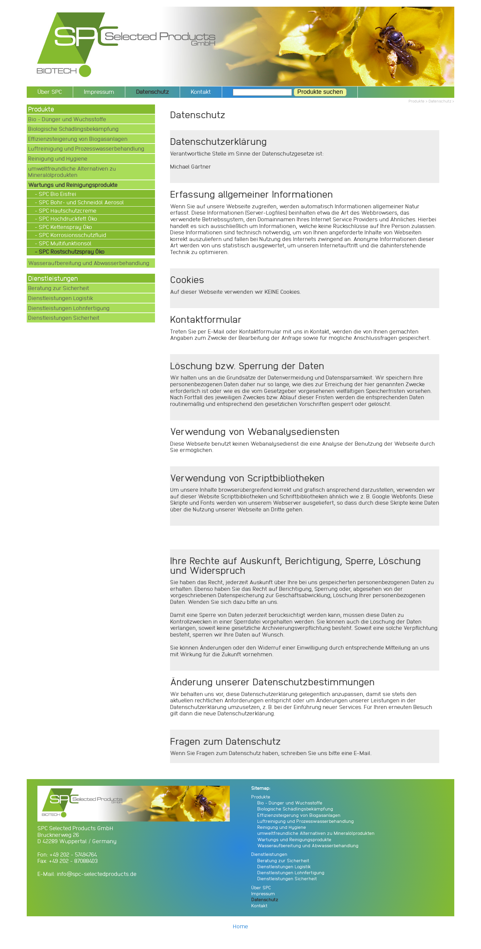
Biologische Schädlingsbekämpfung (73, 129)
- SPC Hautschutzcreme (66, 210)
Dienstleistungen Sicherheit (64, 317)
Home (240, 926)
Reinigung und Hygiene (58, 158)
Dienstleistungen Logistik (60, 298)
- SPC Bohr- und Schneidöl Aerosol (80, 202)
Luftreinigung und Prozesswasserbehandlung (86, 148)
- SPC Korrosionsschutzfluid (71, 235)
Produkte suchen (320, 91)
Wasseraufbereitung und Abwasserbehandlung (88, 263)
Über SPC (49, 91)
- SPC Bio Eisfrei (56, 194)
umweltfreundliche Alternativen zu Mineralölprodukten (72, 172)
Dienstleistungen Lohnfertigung (69, 308)
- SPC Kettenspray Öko (64, 227)
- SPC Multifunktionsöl (64, 243)
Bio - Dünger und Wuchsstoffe (67, 119)
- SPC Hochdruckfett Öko (67, 218)
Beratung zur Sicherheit (58, 288)
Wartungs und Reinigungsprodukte (294, 839)
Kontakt (201, 91)
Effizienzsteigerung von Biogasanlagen (78, 139)
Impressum (99, 91)
